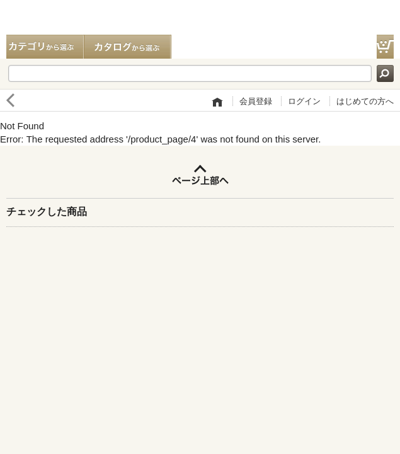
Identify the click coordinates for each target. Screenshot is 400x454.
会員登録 (255, 101)
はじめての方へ (365, 101)
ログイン (304, 101)
